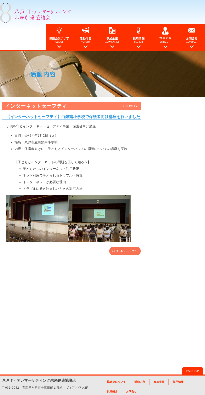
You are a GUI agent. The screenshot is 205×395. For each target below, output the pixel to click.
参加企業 (159, 381)
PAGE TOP (192, 371)
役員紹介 (112, 391)
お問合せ (131, 391)
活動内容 (139, 381)
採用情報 (178, 381)
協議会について (116, 381)
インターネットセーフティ (125, 251)
